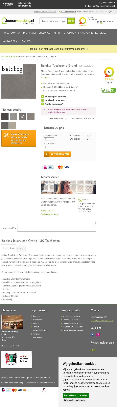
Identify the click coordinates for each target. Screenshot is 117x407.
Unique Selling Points (72, 323)
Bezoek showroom (70, 320)
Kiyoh (93, 349)
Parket (32, 32)
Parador (36, 316)
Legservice (100, 32)
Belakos (12, 56)
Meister (36, 323)
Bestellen (21, 248)
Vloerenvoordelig (40, 330)
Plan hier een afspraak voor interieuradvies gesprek (58, 49)
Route (17, 346)
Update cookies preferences (38, 377)
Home (6, 32)
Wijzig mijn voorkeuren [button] (74, 400)
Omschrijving (8, 248)
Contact (27, 40)
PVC (25, 32)
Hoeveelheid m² (51, 136)
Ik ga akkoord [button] (70, 395)
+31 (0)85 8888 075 (68, 12)
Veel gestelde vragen (49, 214)
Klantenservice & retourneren (45, 12)
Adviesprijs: (75, 136)
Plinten (57, 32)
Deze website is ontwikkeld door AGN (40, 383)
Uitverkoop (70, 32)
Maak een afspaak (7, 346)
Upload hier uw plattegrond (20, 138)
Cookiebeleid (19, 377)
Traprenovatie (85, 32)
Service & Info (10, 40)
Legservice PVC (9, 227)
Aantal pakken (50, 144)
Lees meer (45, 77)
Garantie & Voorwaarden (73, 327)
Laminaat (16, 32)
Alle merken (38, 337)
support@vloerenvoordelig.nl (102, 320)
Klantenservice (47, 210)
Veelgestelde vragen (71, 316)
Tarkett (36, 327)
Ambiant (36, 334)
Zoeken (71, 21)
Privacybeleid (7, 377)
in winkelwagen (60, 154)
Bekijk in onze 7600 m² (68, 111)
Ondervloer (44, 32)
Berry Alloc (37, 320)
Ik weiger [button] (84, 395)
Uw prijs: (75, 139)
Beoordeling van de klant (73, 330)
